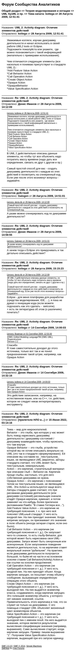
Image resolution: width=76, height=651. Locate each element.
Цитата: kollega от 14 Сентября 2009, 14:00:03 (28, 382)
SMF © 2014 (19, 646)
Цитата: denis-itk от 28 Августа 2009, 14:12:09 (28, 202)
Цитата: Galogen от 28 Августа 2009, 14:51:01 (28, 241)
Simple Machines (34, 646)
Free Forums (18, 648)
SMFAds (5, 648)
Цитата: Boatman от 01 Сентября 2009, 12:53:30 (29, 334)
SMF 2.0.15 (7, 646)
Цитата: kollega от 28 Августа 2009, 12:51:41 (27, 113)
